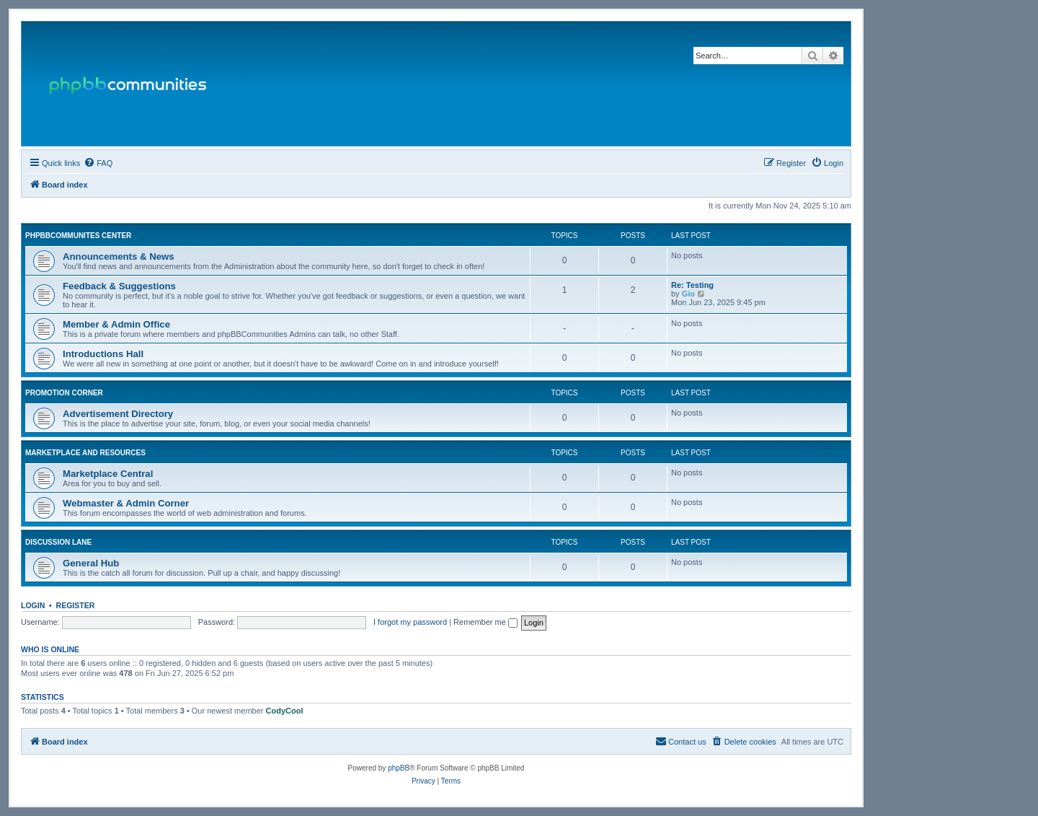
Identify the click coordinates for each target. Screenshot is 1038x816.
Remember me (485, 622)
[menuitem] (98, 163)
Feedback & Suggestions (119, 286)
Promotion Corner (64, 393)
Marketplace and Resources (85, 453)
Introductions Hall (103, 353)
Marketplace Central (108, 473)
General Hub (91, 563)
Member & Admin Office (116, 324)
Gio (688, 293)
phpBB (398, 768)
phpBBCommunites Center (78, 236)
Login (33, 605)
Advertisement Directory (118, 413)
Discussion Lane (58, 542)
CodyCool (284, 710)
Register (75, 605)
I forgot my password (410, 622)
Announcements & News (118, 256)
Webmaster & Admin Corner (126, 503)
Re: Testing (692, 285)
